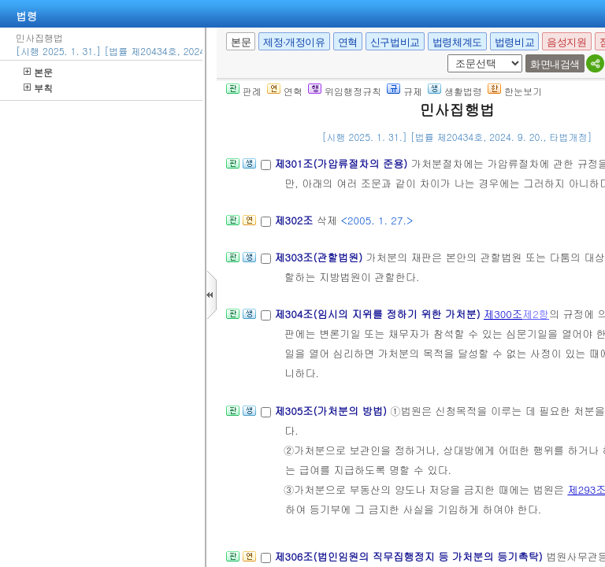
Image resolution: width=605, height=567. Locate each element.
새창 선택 (445, 54)
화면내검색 (555, 64)
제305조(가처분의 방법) (332, 410)
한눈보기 (515, 91)
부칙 (38, 87)
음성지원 (566, 42)
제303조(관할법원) (320, 257)
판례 (244, 91)
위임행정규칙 (344, 91)
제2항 (535, 313)
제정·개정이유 (294, 42)
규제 (404, 91)
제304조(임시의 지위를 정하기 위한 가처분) (379, 313)
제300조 (503, 313)
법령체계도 (457, 42)
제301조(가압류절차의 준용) (342, 163)
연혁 (348, 42)
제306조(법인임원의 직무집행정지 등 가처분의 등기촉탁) (410, 556)
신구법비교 (395, 42)
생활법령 (455, 91)
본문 (38, 72)
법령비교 (514, 42)
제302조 (295, 220)
